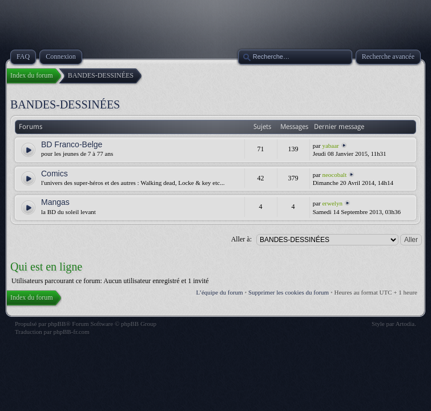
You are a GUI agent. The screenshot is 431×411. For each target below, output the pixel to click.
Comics (54, 173)
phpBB (57, 323)
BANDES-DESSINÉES (65, 104)
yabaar (330, 145)
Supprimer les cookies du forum (288, 292)
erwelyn (332, 203)
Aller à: (241, 239)
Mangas (55, 202)
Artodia (405, 323)
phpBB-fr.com (71, 331)
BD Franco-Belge (71, 144)
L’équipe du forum (219, 292)
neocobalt (334, 174)
